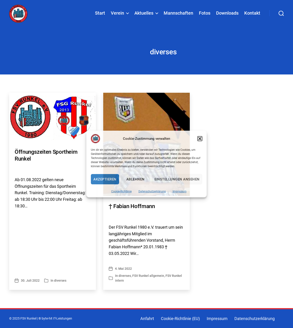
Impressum (180, 191)
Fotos (204, 14)
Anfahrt (147, 318)
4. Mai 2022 (123, 268)
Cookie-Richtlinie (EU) (180, 318)
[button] (200, 138)
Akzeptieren (105, 179)
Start (100, 14)
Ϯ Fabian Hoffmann (132, 206)
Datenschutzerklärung (152, 191)
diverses (60, 280)
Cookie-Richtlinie (121, 191)
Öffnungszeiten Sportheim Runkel (46, 155)
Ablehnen (135, 179)
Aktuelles (143, 14)
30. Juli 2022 (30, 280)
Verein (117, 14)
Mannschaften (178, 14)
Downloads (227, 14)
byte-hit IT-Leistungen (57, 318)
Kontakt (252, 14)
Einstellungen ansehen (177, 179)
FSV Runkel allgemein (148, 276)
